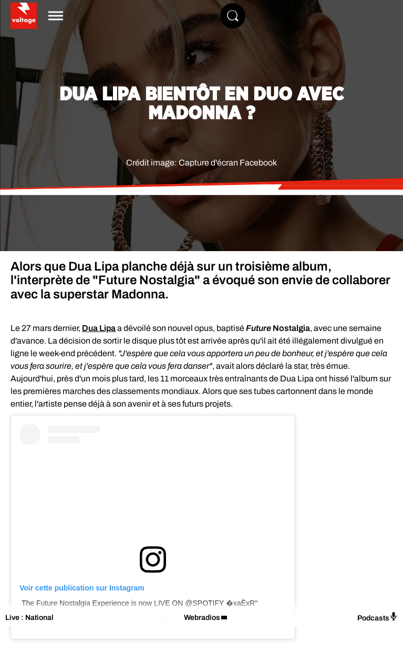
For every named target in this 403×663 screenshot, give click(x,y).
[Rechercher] (232, 15)
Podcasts (377, 617)
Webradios (202, 617)
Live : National (29, 617)
